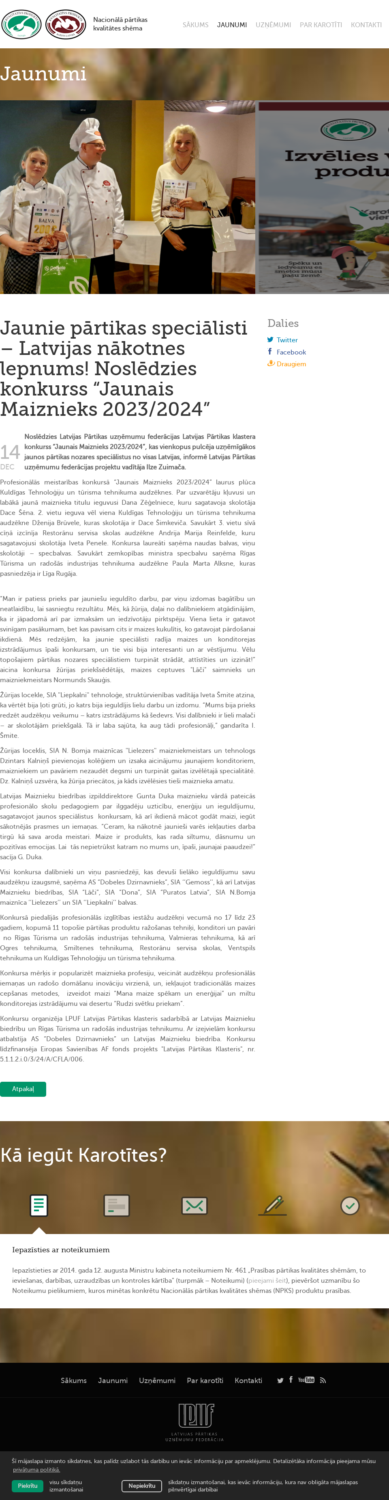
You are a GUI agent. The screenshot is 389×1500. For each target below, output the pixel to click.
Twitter (282, 340)
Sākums (196, 25)
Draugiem (286, 364)
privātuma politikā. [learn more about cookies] (36, 1470)
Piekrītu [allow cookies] (27, 1486)
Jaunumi (232, 25)
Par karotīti (321, 25)
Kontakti (366, 25)
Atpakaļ (23, 1089)
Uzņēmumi (273, 25)
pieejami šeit (267, 1280)
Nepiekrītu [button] (141, 1486)
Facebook (286, 352)
